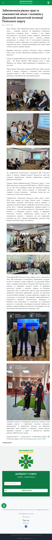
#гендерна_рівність (7, 442)
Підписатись (18, 490)
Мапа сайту (26, 517)
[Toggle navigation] (3, 2)
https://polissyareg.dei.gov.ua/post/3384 (33, 439)
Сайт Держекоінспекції (26, 513)
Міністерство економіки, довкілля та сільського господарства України (26, 509)
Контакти (26, 523)
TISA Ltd (33, 538)
